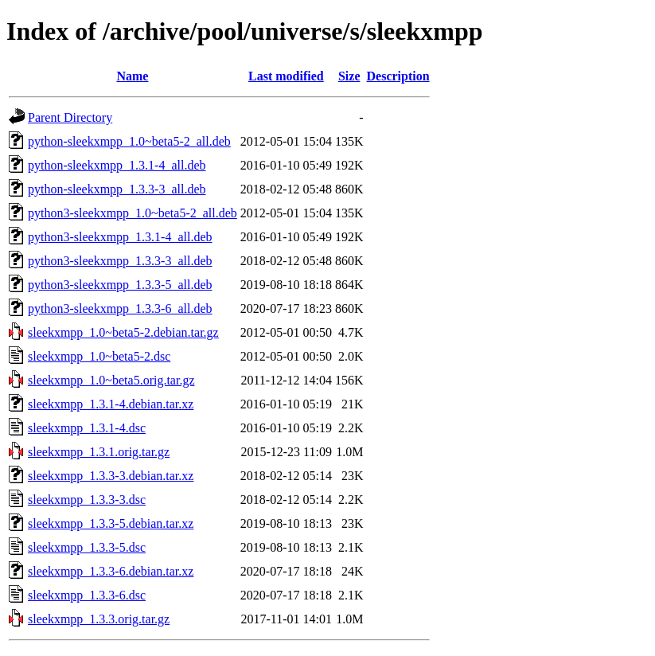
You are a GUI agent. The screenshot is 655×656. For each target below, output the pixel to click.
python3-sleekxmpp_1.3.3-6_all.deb (120, 308)
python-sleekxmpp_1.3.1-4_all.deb (117, 165)
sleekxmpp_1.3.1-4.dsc (87, 428)
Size (349, 76)
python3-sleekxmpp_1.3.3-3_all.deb (120, 260)
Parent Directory (70, 117)
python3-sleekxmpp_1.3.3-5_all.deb (120, 284)
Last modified (286, 76)
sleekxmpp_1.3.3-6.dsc (87, 595)
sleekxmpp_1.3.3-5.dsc (87, 547)
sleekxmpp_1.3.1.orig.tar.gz (99, 452)
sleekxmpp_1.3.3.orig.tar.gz (99, 619)
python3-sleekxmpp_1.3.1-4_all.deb (120, 237)
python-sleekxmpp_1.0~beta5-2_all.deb (129, 141)
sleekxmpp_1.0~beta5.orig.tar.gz (111, 380)
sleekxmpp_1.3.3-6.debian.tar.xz (110, 571)
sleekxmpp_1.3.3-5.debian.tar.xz (110, 523)
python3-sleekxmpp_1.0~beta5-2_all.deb (132, 213)
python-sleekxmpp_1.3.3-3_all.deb (117, 189)
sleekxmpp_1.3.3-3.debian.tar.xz (110, 475)
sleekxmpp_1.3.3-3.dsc (87, 499)
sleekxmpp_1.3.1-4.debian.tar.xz (110, 404)
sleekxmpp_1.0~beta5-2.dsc (99, 356)
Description (398, 76)
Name (132, 76)
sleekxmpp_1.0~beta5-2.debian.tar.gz (123, 332)
